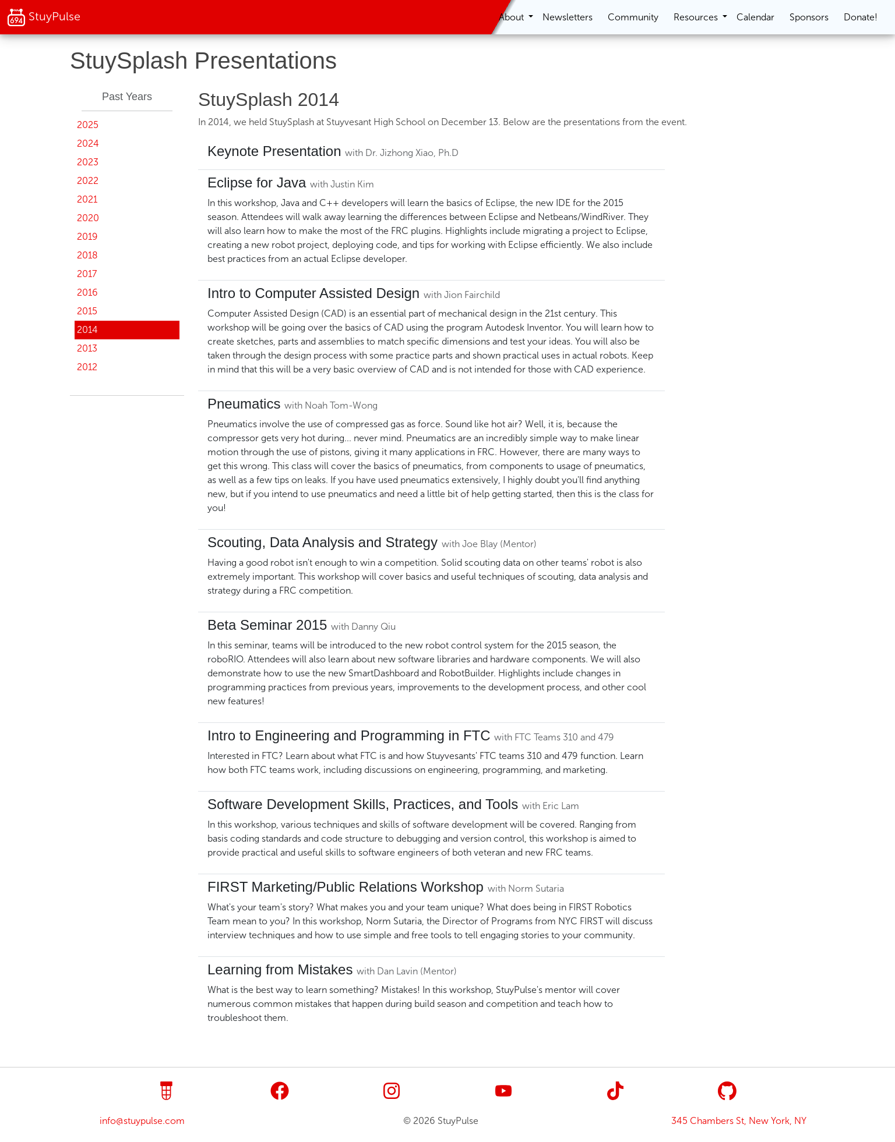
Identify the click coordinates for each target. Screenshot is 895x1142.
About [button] (512, 17)
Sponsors (809, 17)
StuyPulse (43, 17)
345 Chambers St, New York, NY (738, 1120)
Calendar (755, 17)
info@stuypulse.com (142, 1120)
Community (633, 17)
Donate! (861, 17)
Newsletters (567, 17)
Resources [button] (697, 17)
